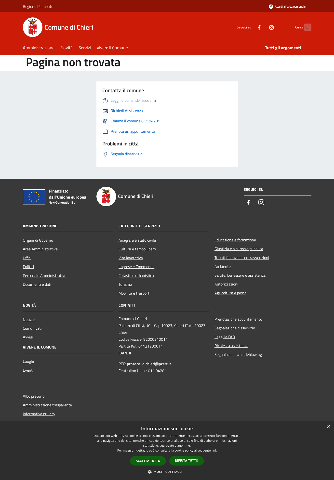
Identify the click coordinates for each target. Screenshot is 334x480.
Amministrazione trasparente (47, 405)
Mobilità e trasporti (134, 293)
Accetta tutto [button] (148, 461)
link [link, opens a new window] (214, 450)
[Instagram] (262, 27)
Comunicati (32, 328)
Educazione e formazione (235, 240)
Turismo (125, 284)
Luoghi (28, 361)
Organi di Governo (38, 240)
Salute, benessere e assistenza (240, 275)
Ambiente (222, 266)
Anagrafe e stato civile (137, 240)
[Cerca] (305, 27)
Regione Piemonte (38, 6)
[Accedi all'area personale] (287, 6)
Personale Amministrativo (44, 275)
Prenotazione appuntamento (238, 319)
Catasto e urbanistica (136, 275)
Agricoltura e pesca (230, 293)
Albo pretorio (33, 396)
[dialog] (167, 450)
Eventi (28, 370)
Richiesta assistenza (231, 346)
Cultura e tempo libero (137, 249)
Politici (28, 267)
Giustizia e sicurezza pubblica (238, 249)
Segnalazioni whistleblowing (238, 354)
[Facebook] (249, 27)
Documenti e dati (37, 284)
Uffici (27, 258)
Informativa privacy (39, 414)
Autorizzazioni (226, 284)
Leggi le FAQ (224, 337)
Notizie (29, 319)
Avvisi (28, 337)
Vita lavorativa (131, 258)
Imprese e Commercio (136, 267)
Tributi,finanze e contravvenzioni (241, 257)
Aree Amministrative (40, 249)
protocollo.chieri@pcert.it (149, 364)
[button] (167, 471)
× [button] (328, 426)
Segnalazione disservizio (234, 328)
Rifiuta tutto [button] (186, 460)
